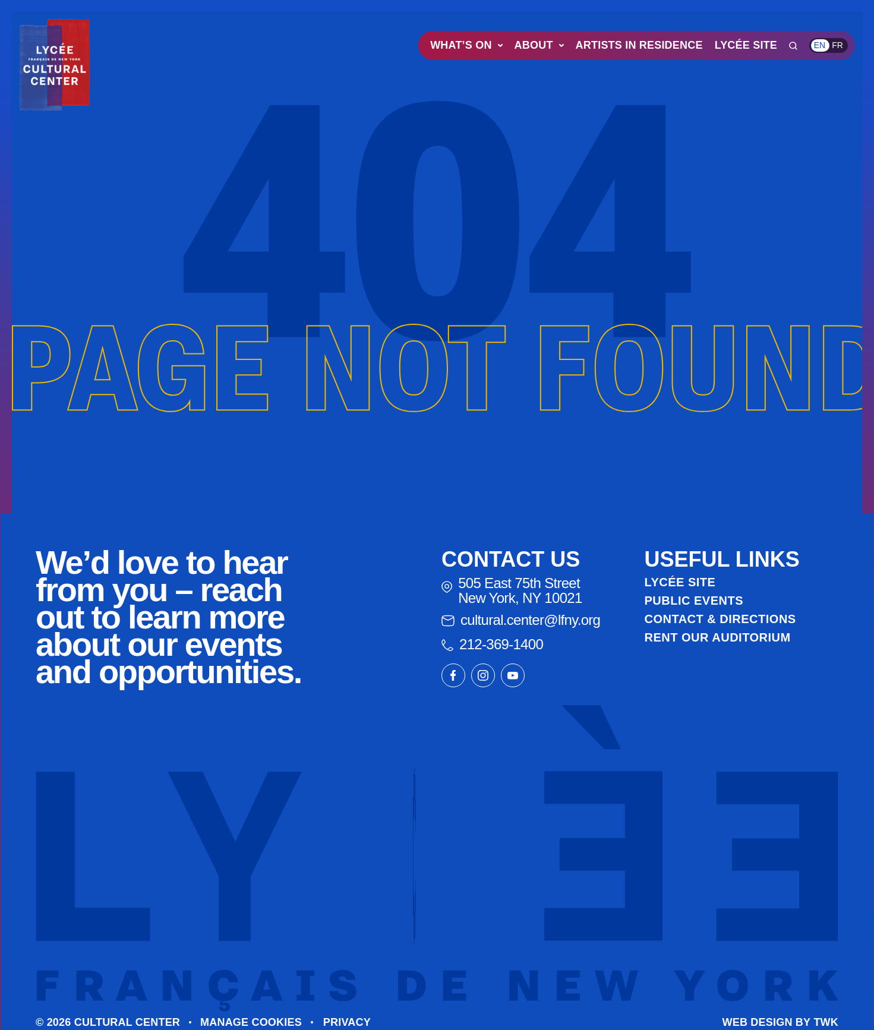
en (819, 45)
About (539, 45)
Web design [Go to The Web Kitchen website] (757, 1022)
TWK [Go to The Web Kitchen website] (825, 1022)
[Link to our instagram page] (483, 675)
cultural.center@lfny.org (520, 620)
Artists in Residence (639, 45)
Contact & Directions (720, 618)
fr (837, 45)
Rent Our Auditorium (718, 637)
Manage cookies (251, 1022)
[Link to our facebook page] (453, 675)
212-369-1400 (492, 644)
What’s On (466, 45)
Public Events (694, 600)
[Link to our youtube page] (513, 675)
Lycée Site (746, 45)
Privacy (347, 1022)
